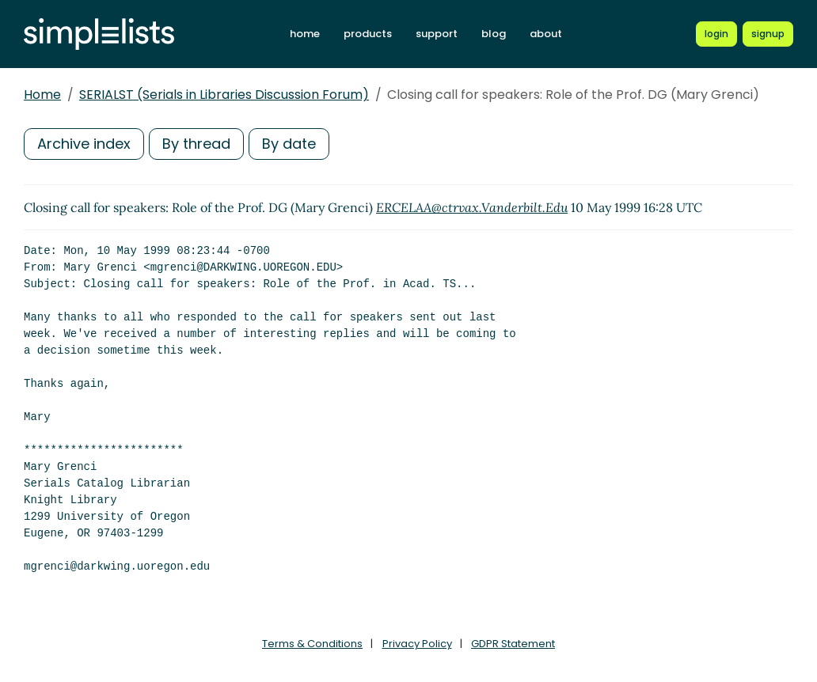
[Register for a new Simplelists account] (768, 34)
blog (493, 33)
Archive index (84, 143)
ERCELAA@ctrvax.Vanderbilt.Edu (472, 207)
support (437, 33)
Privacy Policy (417, 643)
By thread (196, 143)
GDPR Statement (513, 643)
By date (289, 143)
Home (42, 94)
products (368, 33)
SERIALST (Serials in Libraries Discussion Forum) (224, 94)
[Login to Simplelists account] (716, 34)
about (546, 33)
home (305, 33)
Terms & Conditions (312, 643)
